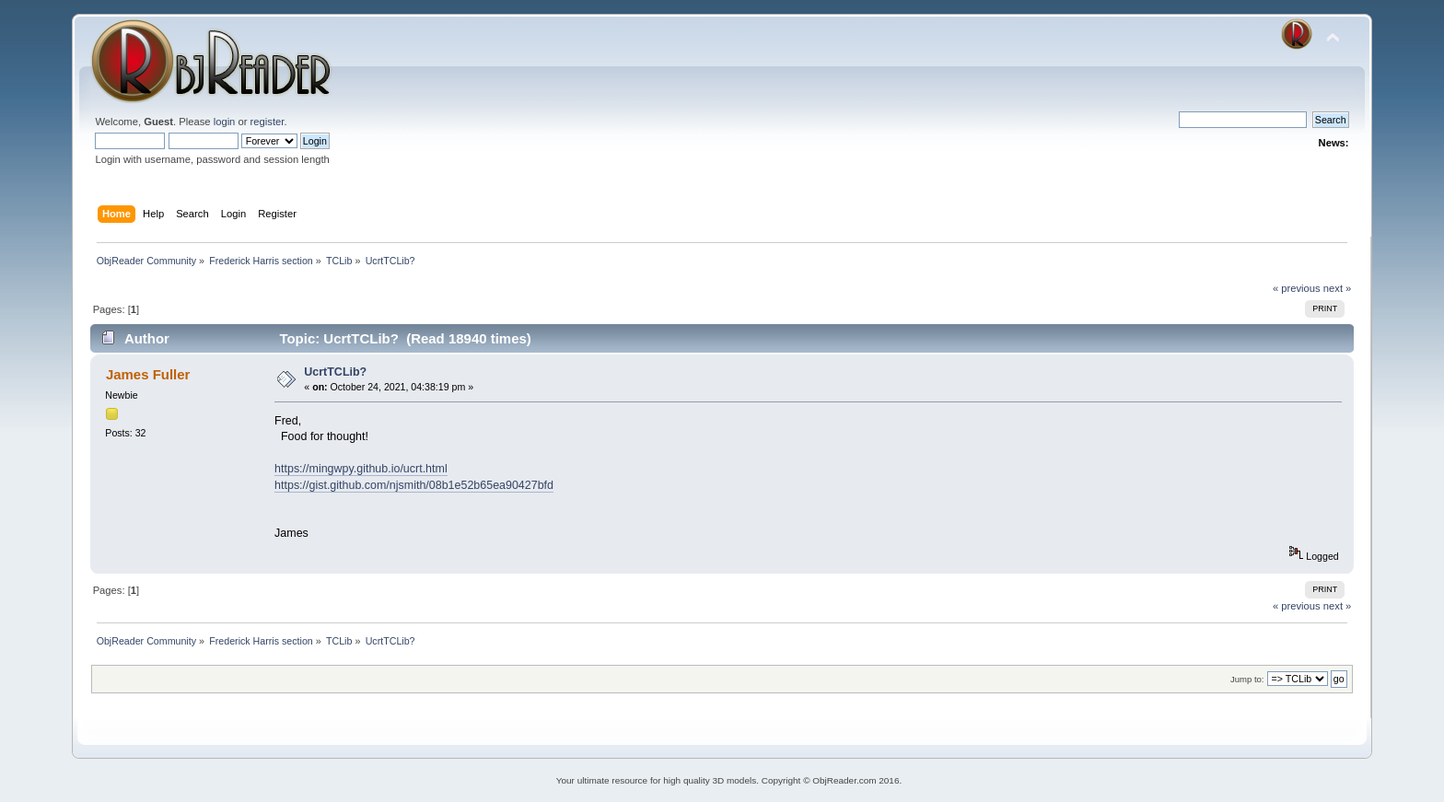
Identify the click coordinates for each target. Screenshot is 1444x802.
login (225, 121)
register (267, 121)
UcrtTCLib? (335, 372)
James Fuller (148, 374)
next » (1337, 288)
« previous (1297, 288)
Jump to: (1247, 679)
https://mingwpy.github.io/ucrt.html (361, 468)
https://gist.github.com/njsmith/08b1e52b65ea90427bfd (413, 485)
